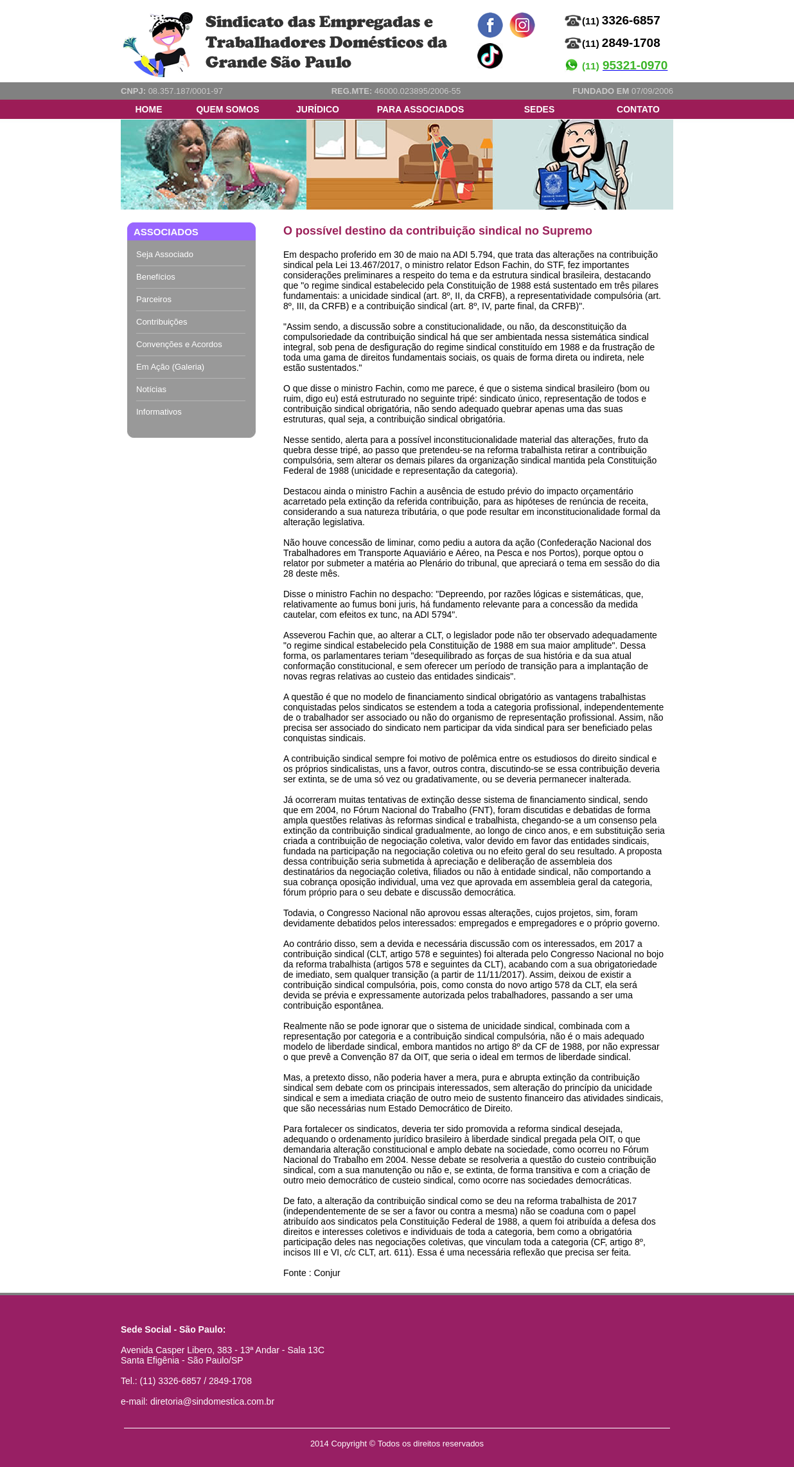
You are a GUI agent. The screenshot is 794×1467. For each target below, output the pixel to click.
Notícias (151, 389)
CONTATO (638, 109)
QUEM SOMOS (227, 109)
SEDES (539, 109)
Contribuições (162, 322)
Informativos (159, 412)
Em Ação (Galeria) (170, 367)
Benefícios (155, 277)
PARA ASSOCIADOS (420, 109)
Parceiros (154, 299)
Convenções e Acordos (179, 344)
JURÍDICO (317, 109)
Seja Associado (164, 254)
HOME (149, 109)
